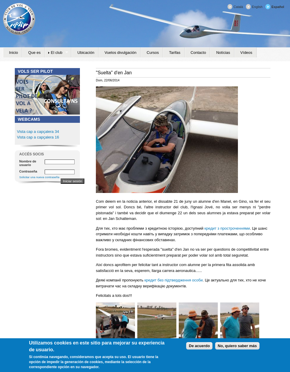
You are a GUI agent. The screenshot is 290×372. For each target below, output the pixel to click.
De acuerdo (199, 348)
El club (56, 52)
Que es (34, 52)
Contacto (198, 52)
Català (238, 7)
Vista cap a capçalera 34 (38, 131)
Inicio (13, 52)
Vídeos (246, 52)
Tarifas (174, 52)
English (257, 7)
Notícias (223, 52)
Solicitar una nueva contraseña (39, 177)
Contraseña (28, 171)
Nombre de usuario (27, 163)
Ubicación (86, 52)
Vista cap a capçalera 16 (37, 137)
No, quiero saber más (237, 348)
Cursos (153, 52)
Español (277, 7)
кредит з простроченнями (227, 228)
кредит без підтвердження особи (173, 280)
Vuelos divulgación (120, 52)
